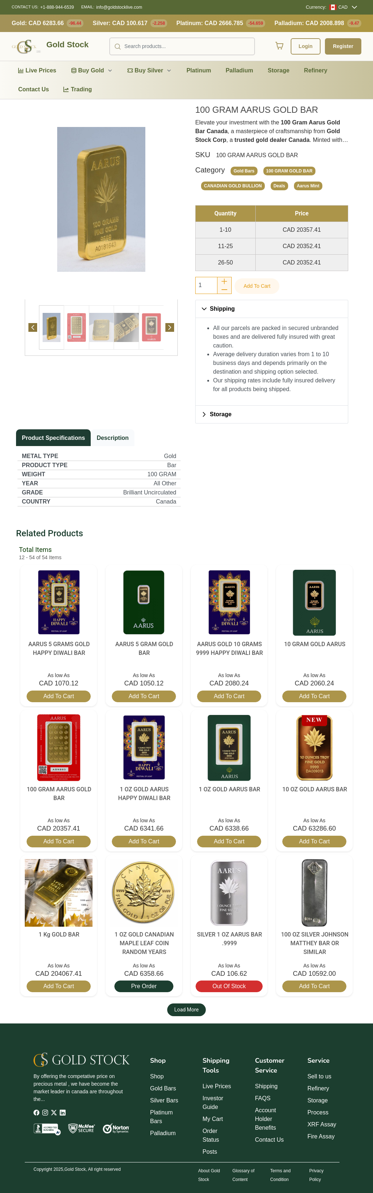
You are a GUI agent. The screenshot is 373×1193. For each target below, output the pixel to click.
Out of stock (229, 986)
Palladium (163, 1133)
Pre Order (144, 986)
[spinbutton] (206, 285)
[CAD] (338, 7)
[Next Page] (169, 327)
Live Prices (217, 1086)
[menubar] (186, 80)
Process (318, 1112)
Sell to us (319, 1076)
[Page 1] (51, 327)
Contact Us (269, 1140)
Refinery (318, 1088)
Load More (186, 1010)
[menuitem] (37, 70)
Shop (157, 1076)
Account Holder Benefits (265, 1119)
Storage (317, 1100)
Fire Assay (321, 1136)
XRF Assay (321, 1124)
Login (306, 46)
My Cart (213, 1119)
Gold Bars (163, 1088)
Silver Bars (164, 1100)
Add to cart (257, 286)
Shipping (266, 1086)
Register (343, 46)
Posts (210, 1152)
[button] (271, 309)
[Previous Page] (32, 327)
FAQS (263, 1098)
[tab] (51, 327)
